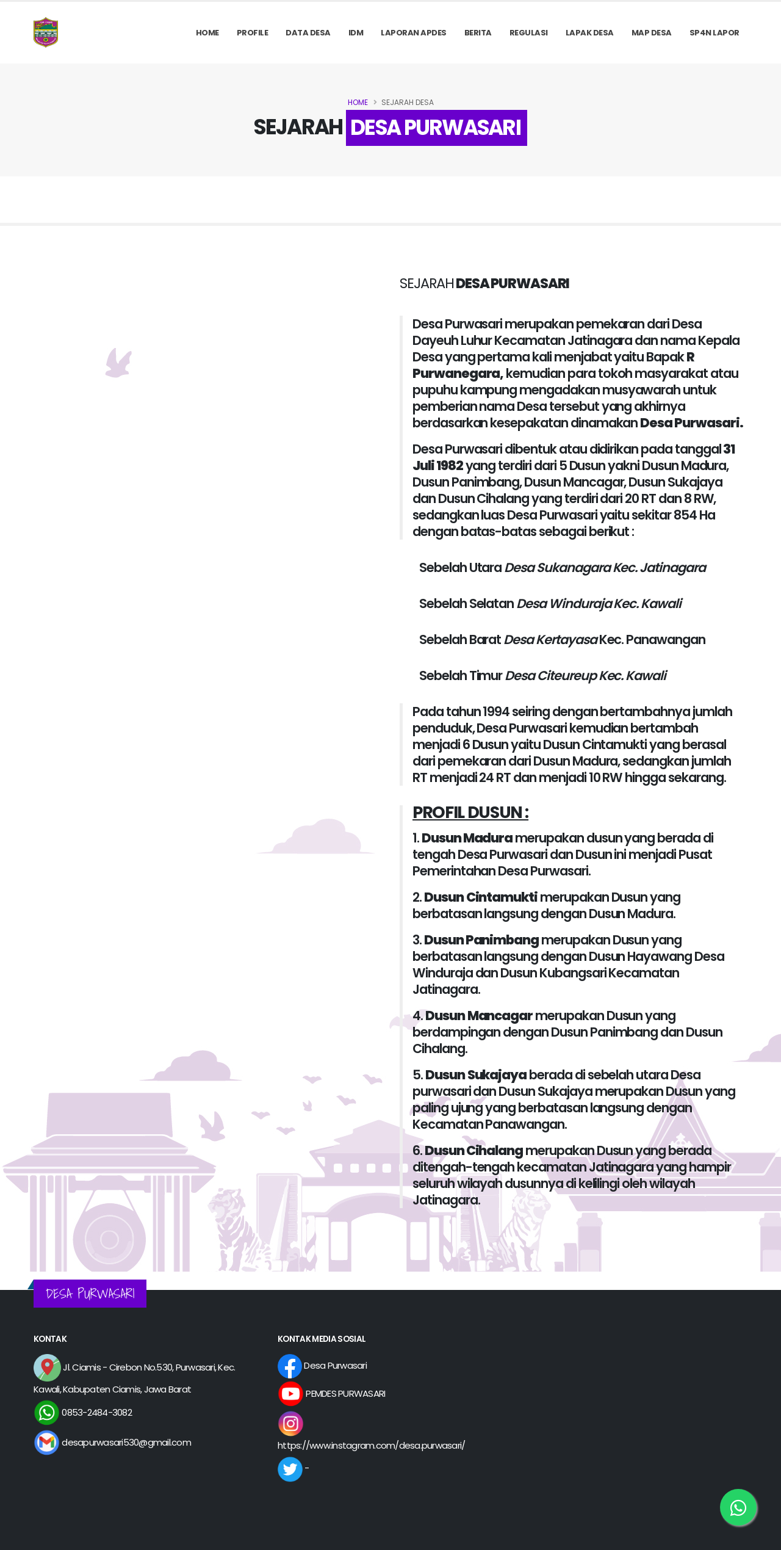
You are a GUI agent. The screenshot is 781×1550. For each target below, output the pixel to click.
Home (207, 32)
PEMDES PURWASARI (331, 1393)
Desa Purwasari (322, 1365)
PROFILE (252, 32)
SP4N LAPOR (714, 32)
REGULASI (528, 32)
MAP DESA (652, 32)
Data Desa (308, 32)
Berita (478, 32)
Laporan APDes (414, 32)
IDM (356, 32)
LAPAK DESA (590, 32)
